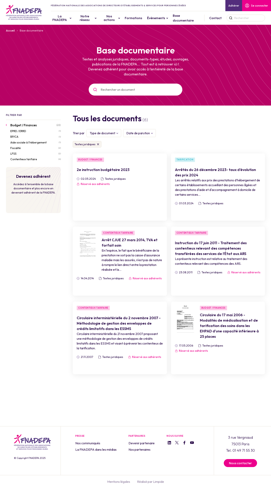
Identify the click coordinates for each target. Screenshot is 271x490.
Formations (133, 18)
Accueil (10, 30)
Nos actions (109, 18)
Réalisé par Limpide (150, 482)
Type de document (102, 133)
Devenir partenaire (142, 443)
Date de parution (138, 133)
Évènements (156, 18)
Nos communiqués (87, 443)
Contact (215, 18)
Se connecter (256, 6)
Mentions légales (118, 482)
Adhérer (233, 5)
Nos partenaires (139, 449)
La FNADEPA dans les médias (96, 449)
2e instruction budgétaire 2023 (103, 169)
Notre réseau (85, 18)
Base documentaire (183, 18)
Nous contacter (240, 463)
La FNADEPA (60, 18)
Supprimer (98, 144)
